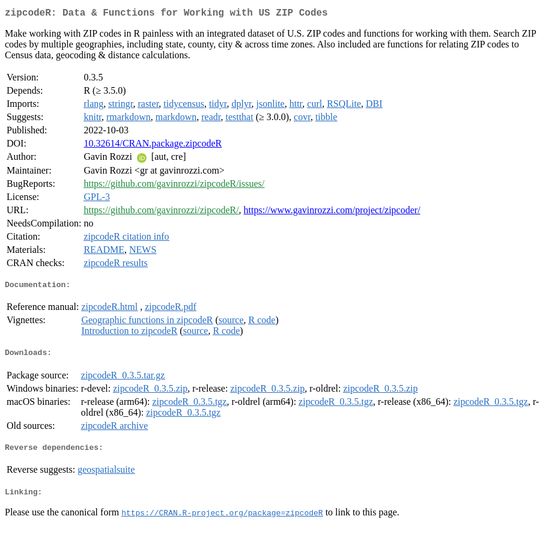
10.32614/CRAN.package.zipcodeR (152, 146)
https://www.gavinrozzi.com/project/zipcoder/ (332, 212)
